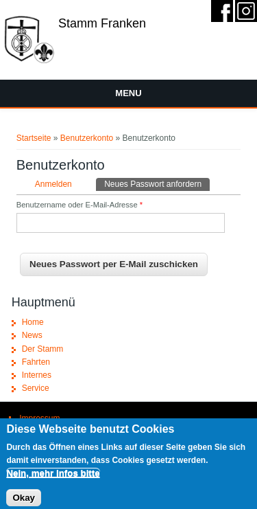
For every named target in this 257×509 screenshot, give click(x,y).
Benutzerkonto (86, 138)
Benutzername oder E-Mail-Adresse (79, 205)
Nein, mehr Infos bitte (52, 477)
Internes (36, 375)
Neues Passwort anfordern (157, 183)
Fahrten (36, 362)
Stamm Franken (102, 23)
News (32, 335)
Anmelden (53, 184)
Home (33, 322)
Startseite (33, 138)
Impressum (39, 418)
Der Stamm (43, 349)
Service (35, 388)
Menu (128, 93)
